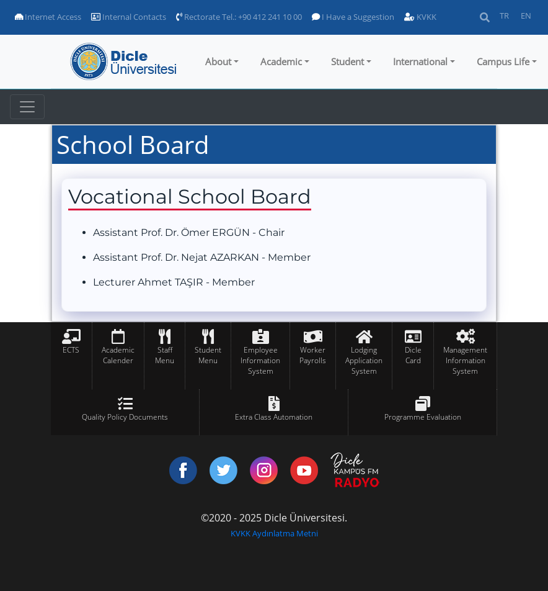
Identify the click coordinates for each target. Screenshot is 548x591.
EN (526, 15)
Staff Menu (164, 355)
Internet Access (48, 16)
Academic (281, 61)
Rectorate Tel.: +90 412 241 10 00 (239, 16)
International (420, 61)
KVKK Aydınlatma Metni (274, 533)
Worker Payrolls (312, 355)
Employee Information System (260, 360)
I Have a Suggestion (353, 16)
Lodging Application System (363, 360)
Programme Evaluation (422, 417)
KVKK (420, 16)
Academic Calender (118, 355)
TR (504, 15)
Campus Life (503, 61)
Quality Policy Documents (125, 417)
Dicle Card (413, 355)
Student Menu (208, 355)
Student (347, 61)
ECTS (71, 350)
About (218, 61)
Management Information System (465, 360)
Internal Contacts (128, 16)
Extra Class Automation (273, 417)
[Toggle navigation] (27, 106)
